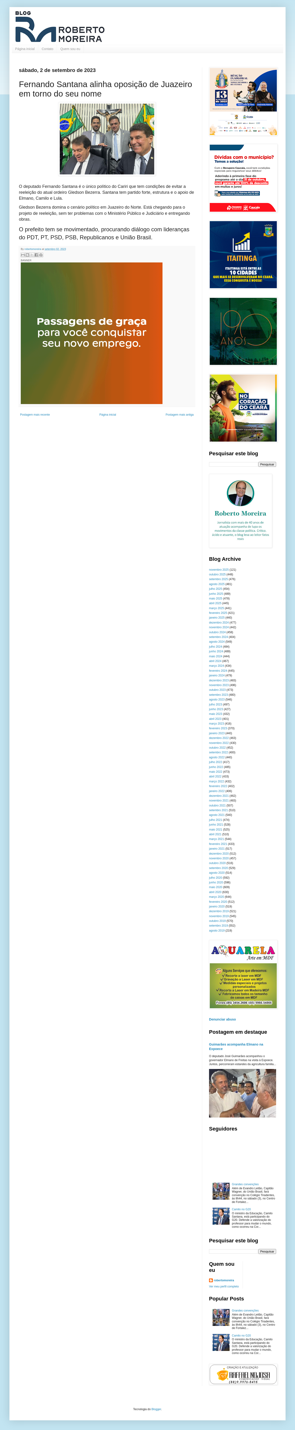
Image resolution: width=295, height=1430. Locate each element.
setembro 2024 (218, 637)
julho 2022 (215, 762)
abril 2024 (215, 661)
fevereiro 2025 (218, 613)
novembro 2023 (219, 685)
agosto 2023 (217, 699)
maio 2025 (215, 598)
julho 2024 (215, 646)
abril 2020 (215, 892)
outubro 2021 (217, 805)
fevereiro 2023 (218, 728)
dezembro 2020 (219, 853)
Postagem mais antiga (180, 414)
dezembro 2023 (219, 680)
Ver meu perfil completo (224, 1286)
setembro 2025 (218, 579)
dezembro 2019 (219, 911)
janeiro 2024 (217, 675)
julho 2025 (215, 589)
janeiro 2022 (217, 791)
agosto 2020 (217, 872)
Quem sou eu (70, 49)
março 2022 (216, 781)
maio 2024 (215, 656)
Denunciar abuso (222, 1019)
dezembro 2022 (219, 738)
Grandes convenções (245, 1184)
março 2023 (216, 723)
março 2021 (216, 839)
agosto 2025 (217, 584)
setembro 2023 (218, 694)
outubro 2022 (217, 747)
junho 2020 (216, 882)
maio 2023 (215, 714)
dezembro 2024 (219, 622)
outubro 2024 (217, 632)
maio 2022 (215, 771)
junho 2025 (216, 593)
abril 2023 (215, 719)
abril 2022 (215, 776)
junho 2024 (216, 651)
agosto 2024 (217, 641)
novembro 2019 (219, 916)
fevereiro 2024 (218, 670)
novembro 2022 (219, 743)
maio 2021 (215, 829)
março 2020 (216, 896)
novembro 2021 (219, 800)
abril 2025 (215, 603)
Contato (47, 49)
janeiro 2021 (217, 848)
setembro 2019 (218, 925)
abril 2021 (215, 834)
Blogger (156, 1409)
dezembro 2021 (219, 795)
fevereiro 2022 (218, 786)
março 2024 (216, 665)
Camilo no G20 (241, 1209)
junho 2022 (216, 767)
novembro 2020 (219, 858)
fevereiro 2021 (218, 844)
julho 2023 (215, 704)
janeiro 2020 (217, 906)
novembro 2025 (219, 569)
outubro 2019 (217, 921)
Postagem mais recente (35, 414)
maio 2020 (215, 887)
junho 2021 (216, 824)
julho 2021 (215, 820)
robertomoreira (224, 1280)
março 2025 (216, 608)
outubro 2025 (217, 574)
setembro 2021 (218, 810)
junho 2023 (216, 709)
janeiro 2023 (217, 733)
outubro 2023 (217, 690)
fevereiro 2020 (218, 901)
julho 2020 (215, 877)
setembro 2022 (218, 752)
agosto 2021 (217, 815)
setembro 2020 (218, 868)
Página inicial (25, 49)
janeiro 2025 (217, 617)
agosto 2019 (217, 930)
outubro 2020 (217, 863)
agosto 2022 (217, 757)
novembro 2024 (219, 627)
